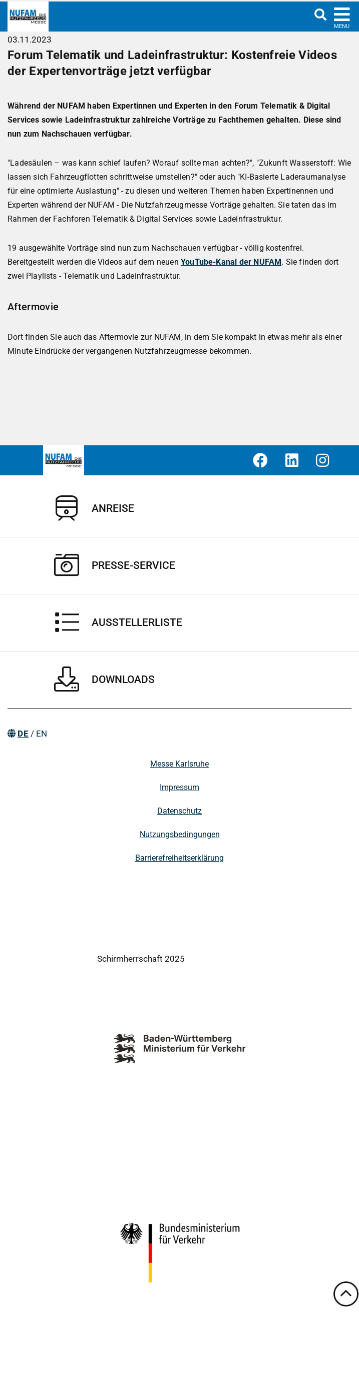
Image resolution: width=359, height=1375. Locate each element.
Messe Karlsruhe (179, 764)
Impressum (179, 787)
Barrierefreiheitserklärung (179, 858)
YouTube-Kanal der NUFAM (231, 262)
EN (41, 734)
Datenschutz (179, 811)
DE (23, 734)
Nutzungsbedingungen (180, 834)
